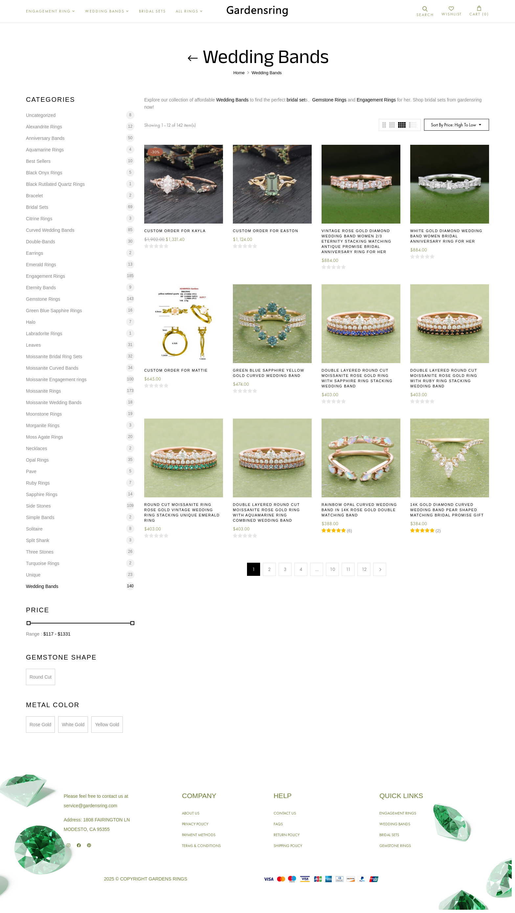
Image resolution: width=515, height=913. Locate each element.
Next (379, 569)
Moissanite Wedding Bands (53, 402)
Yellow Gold (107, 724)
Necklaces (36, 448)
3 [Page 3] (285, 569)
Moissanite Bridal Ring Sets (54, 356)
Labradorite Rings (44, 333)
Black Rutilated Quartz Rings (55, 184)
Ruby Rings (38, 483)
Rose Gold (40, 724)
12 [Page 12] (364, 569)
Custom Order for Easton (265, 231)
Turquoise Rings (42, 563)
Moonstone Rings (44, 414)
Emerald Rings (41, 264)
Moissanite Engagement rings (56, 379)
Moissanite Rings (43, 391)
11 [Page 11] (348, 569)
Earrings (34, 253)
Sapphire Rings (41, 494)
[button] (479, 11)
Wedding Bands (42, 586)
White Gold (73, 724)
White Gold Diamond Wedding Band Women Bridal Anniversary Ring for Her (446, 236)
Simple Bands (40, 517)
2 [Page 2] (269, 569)
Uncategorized (41, 115)
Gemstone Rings (43, 299)
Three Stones (40, 551)
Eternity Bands (41, 287)
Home (239, 72)
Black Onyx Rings (44, 172)
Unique (33, 574)
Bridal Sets (37, 207)
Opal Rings (37, 460)
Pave (31, 471)
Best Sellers (38, 161)
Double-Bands (40, 241)
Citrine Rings (39, 218)
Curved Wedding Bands (50, 230)
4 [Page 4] (301, 569)
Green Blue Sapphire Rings (54, 310)
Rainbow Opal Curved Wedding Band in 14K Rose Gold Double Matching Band (359, 510)
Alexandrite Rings (44, 126)
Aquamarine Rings (45, 149)
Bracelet (34, 195)
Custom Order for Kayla (175, 231)
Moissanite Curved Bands (52, 368)
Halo (30, 322)
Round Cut (41, 677)
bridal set (296, 99)
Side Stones (38, 506)
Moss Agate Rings (44, 437)
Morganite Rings (42, 425)
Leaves (33, 345)
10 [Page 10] (332, 569)
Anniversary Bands (45, 138)
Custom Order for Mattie (176, 370)
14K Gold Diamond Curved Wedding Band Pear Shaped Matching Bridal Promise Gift (447, 510)
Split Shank (37, 540)
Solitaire (34, 529)
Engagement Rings (45, 276)
